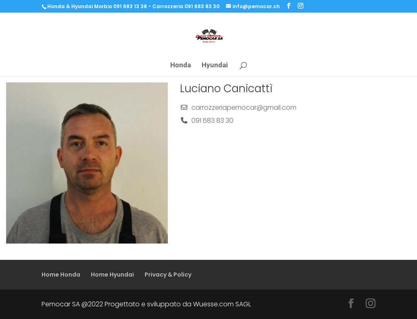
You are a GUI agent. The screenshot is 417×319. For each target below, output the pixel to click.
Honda (180, 65)
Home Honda (61, 274)
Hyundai (215, 65)
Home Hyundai (112, 274)
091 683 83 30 (212, 120)
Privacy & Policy (168, 274)
